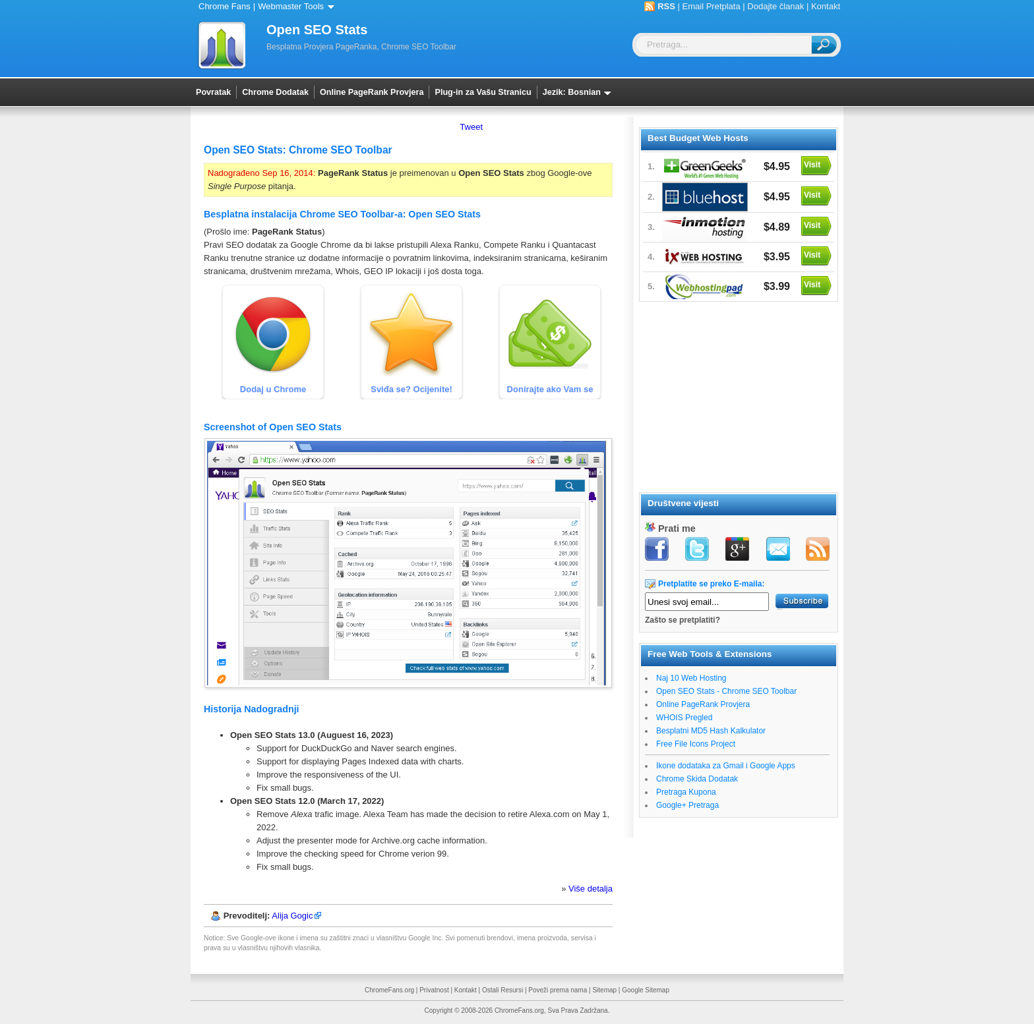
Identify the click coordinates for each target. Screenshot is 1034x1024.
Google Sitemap (645, 990)
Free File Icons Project (695, 744)
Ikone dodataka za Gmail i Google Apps (725, 765)
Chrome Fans (224, 6)
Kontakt (825, 6)
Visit (812, 164)
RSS (666, 6)
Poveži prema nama (557, 990)
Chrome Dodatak (275, 92)
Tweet (471, 127)
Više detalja (590, 889)
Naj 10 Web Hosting (691, 678)
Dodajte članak (775, 6)
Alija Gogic (292, 916)
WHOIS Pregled (684, 717)
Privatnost (433, 990)
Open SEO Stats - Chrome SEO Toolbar (726, 691)
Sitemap (604, 990)
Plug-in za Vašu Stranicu (483, 92)
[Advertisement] (738, 394)
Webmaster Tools (298, 6)
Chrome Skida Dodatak (697, 778)
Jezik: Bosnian (579, 92)
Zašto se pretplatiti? (682, 620)
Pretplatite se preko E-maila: (711, 583)
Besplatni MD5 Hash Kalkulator (711, 730)
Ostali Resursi (502, 990)
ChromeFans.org (389, 990)
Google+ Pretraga (687, 805)
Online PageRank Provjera (371, 92)
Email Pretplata (712, 6)
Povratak (213, 92)
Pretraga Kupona (686, 792)
